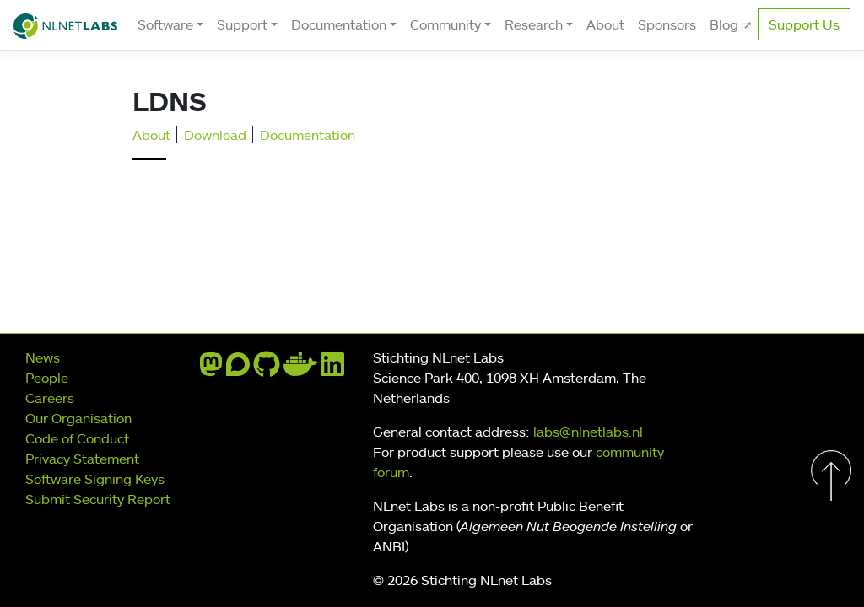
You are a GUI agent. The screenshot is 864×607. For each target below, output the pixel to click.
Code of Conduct (77, 438)
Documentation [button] (338, 24)
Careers (49, 397)
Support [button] (242, 24)
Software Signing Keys (95, 478)
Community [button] (445, 24)
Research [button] (534, 24)
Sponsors (667, 24)
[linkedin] (332, 369)
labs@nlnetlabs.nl (588, 431)
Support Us (804, 24)
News (42, 357)
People (46, 377)
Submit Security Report (97, 499)
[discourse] (238, 369)
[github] (266, 369)
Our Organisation (78, 418)
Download (215, 134)
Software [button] (165, 24)
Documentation (307, 134)
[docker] (300, 369)
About (605, 24)
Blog (726, 24)
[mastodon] (211, 369)
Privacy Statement (82, 458)
